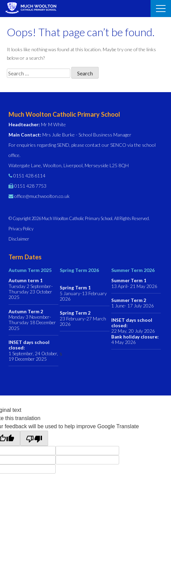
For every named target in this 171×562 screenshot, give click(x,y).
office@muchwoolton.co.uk (42, 196)
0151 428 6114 (29, 175)
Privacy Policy (21, 228)
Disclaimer (19, 239)
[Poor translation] (34, 438)
